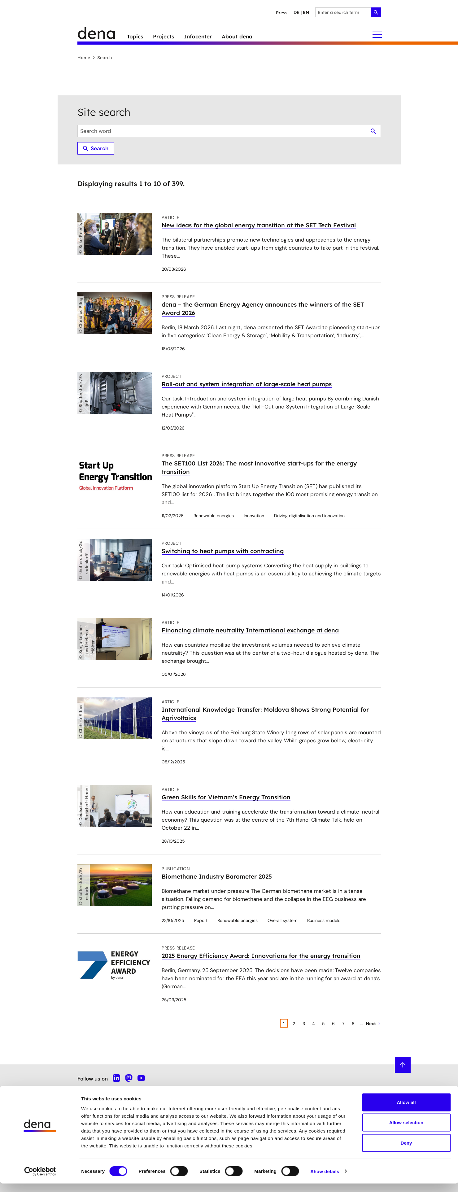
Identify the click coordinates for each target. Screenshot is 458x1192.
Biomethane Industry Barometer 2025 (217, 876)
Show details (325, 1179)
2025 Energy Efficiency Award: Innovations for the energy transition (261, 955)
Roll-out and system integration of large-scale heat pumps (247, 384)
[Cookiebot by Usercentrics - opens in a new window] (40, 1180)
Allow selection (406, 1131)
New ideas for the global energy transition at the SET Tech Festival (259, 225)
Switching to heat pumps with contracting (223, 551)
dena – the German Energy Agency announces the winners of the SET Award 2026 (263, 309)
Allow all (406, 1110)
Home (83, 57)
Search (102, 58)
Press (281, 12)
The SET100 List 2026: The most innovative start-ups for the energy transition (259, 467)
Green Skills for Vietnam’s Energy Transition (226, 797)
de (296, 12)
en (306, 12)
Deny (406, 1151)
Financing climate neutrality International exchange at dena (250, 630)
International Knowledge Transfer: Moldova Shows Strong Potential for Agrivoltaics (265, 714)
